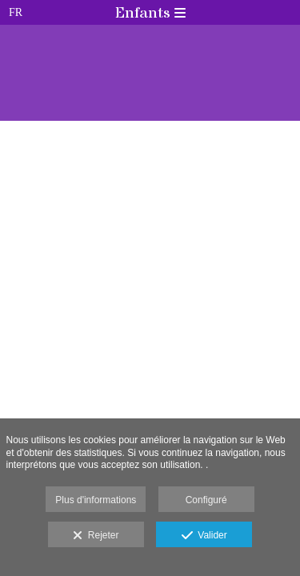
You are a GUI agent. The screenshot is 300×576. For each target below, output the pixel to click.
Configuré (206, 500)
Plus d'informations (95, 500)
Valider (204, 536)
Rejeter (95, 536)
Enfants (150, 13)
